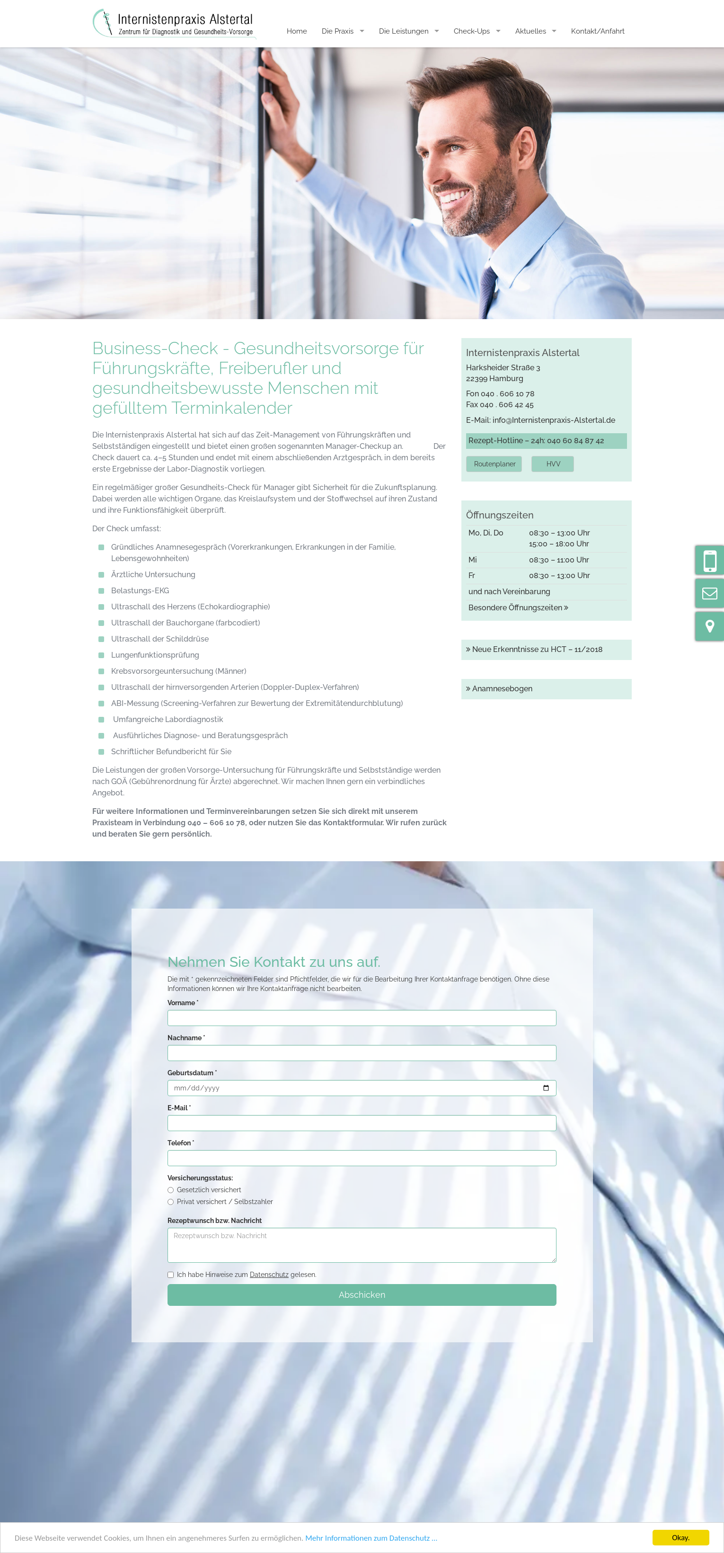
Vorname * (183, 1003)
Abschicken (362, 1295)
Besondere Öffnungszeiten (518, 607)
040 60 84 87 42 (575, 440)
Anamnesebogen (499, 688)
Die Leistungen (404, 31)
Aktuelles (530, 31)
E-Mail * (179, 1108)
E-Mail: (479, 420)
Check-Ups (472, 31)
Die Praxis (337, 31)
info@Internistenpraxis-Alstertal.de (554, 420)
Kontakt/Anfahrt (598, 31)
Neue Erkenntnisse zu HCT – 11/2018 (534, 649)
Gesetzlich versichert (204, 1190)
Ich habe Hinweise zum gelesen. (242, 1274)
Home (297, 31)
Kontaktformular (352, 822)
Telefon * (181, 1143)
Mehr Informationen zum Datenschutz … (371, 1538)
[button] (494, 464)
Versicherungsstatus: (200, 1178)
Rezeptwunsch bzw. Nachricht (215, 1220)
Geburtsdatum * (192, 1073)
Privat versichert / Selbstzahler (220, 1201)
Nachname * (186, 1038)
